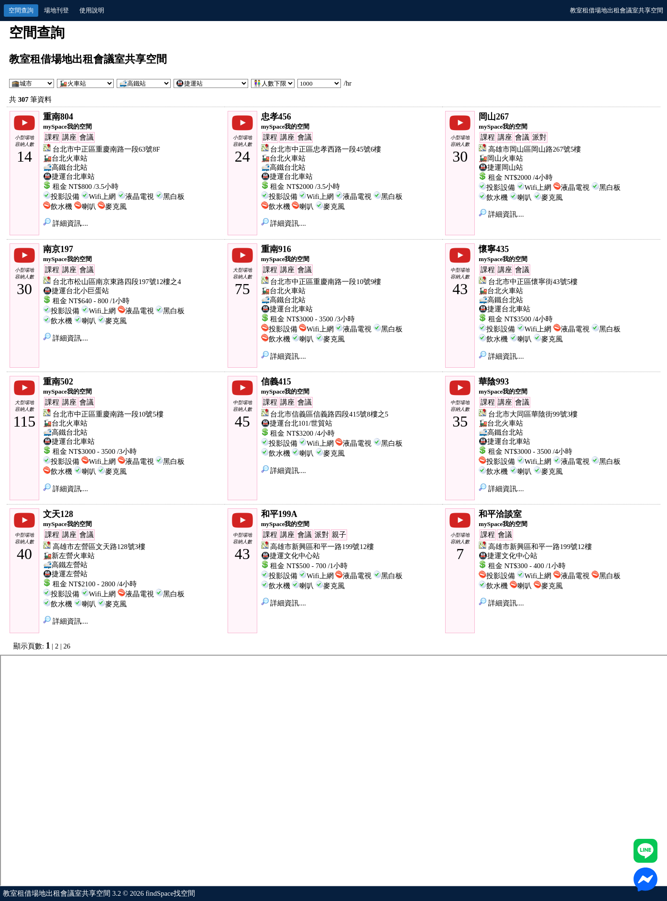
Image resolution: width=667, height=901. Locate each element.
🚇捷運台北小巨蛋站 (76, 291)
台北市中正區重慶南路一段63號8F (106, 149)
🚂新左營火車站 (69, 556)
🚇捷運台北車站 (69, 176)
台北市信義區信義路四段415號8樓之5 (329, 414)
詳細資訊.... (65, 223)
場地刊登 (56, 10)
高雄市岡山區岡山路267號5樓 (534, 149)
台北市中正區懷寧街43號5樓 (533, 282)
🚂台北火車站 (65, 158)
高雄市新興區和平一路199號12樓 (322, 546)
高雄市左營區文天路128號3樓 (99, 546)
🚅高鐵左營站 (65, 565)
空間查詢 (21, 10)
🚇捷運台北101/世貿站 (296, 423)
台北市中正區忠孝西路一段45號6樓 (325, 149)
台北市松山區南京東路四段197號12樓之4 (117, 282)
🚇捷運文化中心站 (290, 556)
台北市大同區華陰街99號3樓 (533, 414)
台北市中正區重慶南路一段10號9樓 (325, 282)
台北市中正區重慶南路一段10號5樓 (108, 414)
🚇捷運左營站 (65, 574)
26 (67, 646)
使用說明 (91, 10)
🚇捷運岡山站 (501, 167)
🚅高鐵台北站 (65, 167)
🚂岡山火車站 (501, 158)
